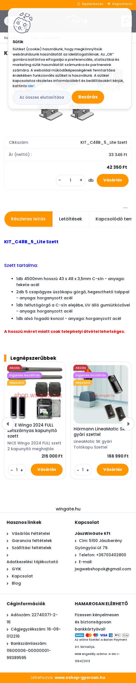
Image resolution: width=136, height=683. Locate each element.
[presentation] (8, 424)
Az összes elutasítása (42, 97)
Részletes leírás (28, 219)
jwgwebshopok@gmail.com (103, 569)
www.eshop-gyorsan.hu (80, 677)
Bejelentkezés (92, 4)
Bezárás (88, 97)
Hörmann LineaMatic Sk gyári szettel (99, 431)
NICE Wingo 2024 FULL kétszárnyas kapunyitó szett (32, 430)
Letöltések (70, 219)
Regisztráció (122, 4)
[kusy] (70, 180)
